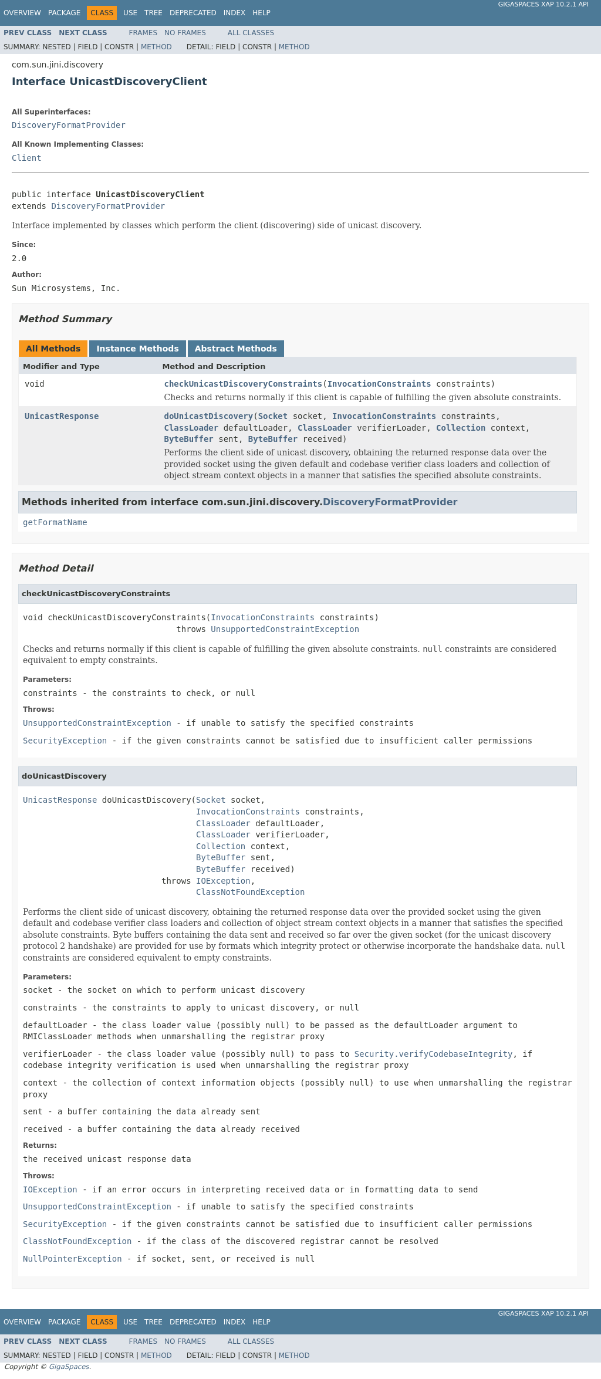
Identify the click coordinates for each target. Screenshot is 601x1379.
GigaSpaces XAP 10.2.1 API (543, 4)
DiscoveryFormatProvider (69, 125)
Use (130, 13)
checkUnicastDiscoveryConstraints (243, 383)
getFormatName (55, 522)
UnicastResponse (62, 416)
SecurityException (65, 740)
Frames (143, 33)
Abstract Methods (236, 348)
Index (235, 13)
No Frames (185, 33)
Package (64, 13)
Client (27, 158)
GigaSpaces (69, 1367)
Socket (273, 416)
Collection (460, 427)
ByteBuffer (189, 439)
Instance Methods (137, 348)
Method (156, 47)
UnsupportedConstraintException (285, 629)
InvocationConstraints (379, 383)
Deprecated (193, 13)
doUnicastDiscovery (209, 416)
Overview (22, 13)
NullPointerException (72, 1258)
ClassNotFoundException (250, 892)
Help (261, 13)
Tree (153, 13)
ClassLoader (191, 427)
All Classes (251, 33)
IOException (223, 880)
